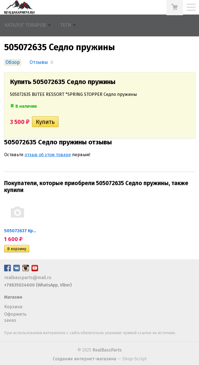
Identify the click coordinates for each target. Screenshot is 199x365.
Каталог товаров (25, 25)
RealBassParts (107, 350)
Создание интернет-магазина (84, 358)
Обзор (13, 62)
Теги (65, 25)
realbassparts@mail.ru (27, 277)
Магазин (13, 297)
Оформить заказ (15, 317)
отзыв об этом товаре (48, 154)
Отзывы (39, 62)
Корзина (13, 306)
